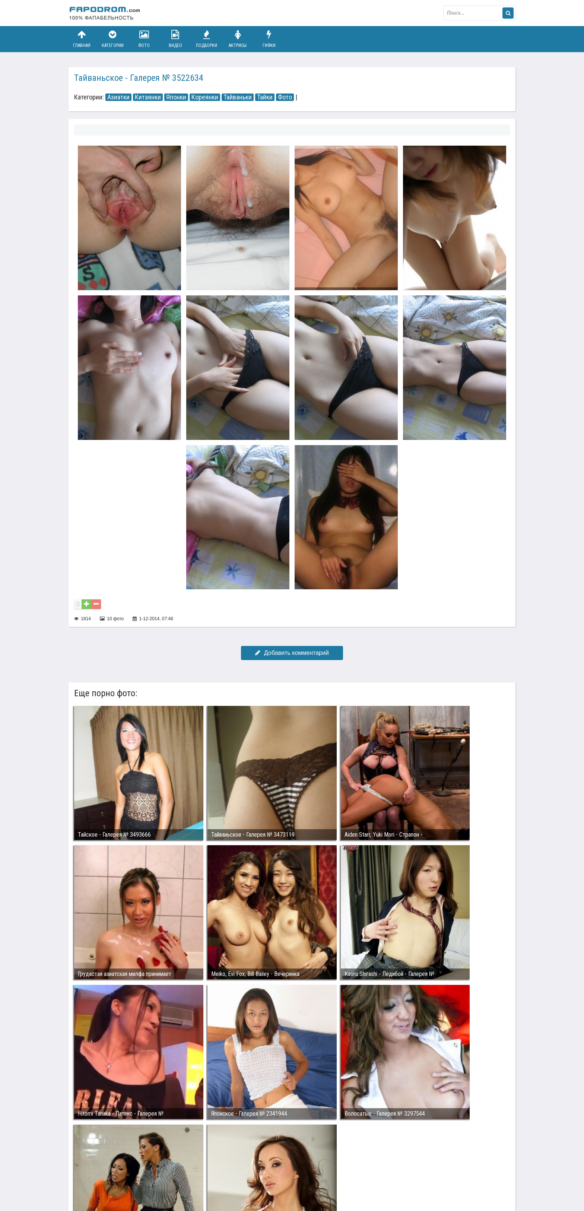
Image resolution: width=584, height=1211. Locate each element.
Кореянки (204, 97)
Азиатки (118, 97)
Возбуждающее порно (196, 1177)
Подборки (207, 39)
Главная (82, 39)
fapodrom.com (106, 13)
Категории (113, 39)
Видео (175, 39)
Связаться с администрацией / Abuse (114, 1171)
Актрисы (238, 39)
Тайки (265, 97)
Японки (176, 97)
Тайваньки (237, 97)
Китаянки (148, 97)
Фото (144, 39)
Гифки (269, 39)
